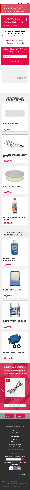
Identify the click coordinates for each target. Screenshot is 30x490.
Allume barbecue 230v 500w (15, 156)
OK (22, 459)
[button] (3, 389)
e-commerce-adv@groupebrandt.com (10, 24)
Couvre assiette (11, 186)
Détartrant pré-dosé (14, 321)
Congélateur (21, 416)
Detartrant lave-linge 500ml (12, 260)
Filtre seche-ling (12, 290)
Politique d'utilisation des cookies (17, 484)
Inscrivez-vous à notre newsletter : (15, 456)
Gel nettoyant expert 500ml (15, 218)
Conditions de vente (15, 483)
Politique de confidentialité (6, 486)
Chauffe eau (9, 416)
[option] (15, 389)
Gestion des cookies (17, 486)
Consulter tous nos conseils (15, 405)
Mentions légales (23, 483)
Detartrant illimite (13, 352)
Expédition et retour (5, 484)
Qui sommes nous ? (5, 483)
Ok (25, 19)
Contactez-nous (15, 453)
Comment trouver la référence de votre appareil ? (15, 60)
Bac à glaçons (10, 124)
